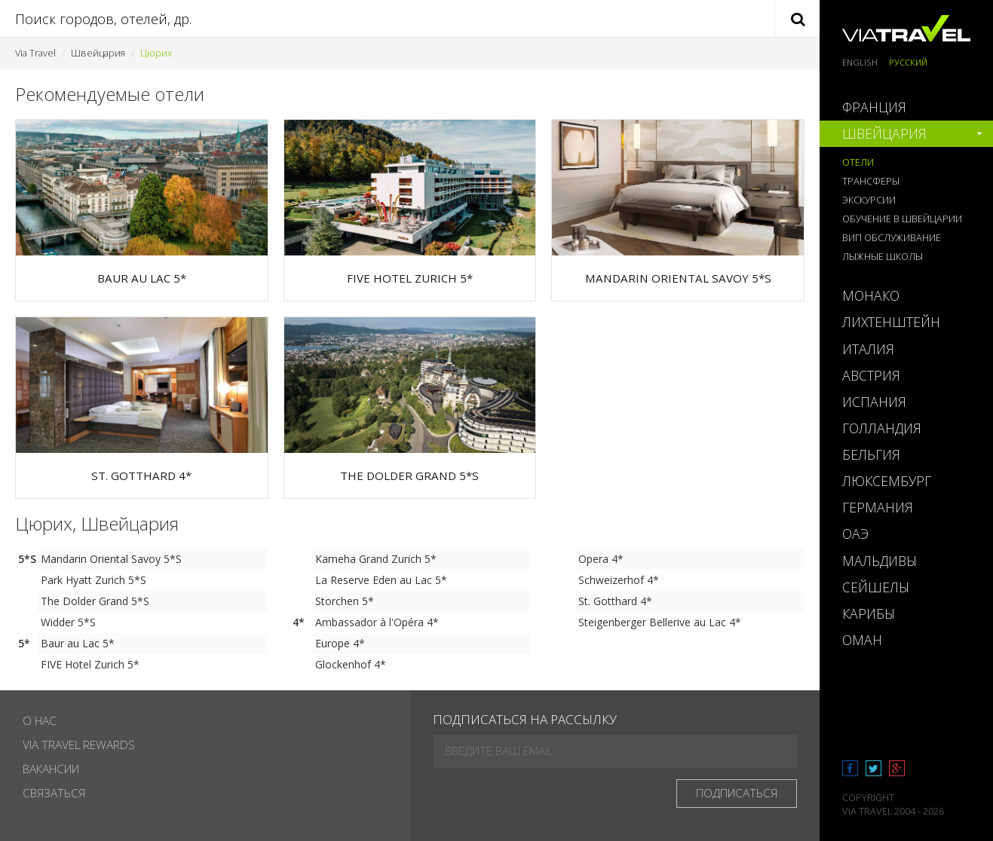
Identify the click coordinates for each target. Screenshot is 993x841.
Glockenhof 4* (350, 664)
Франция (874, 107)
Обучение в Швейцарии (902, 219)
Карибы (868, 613)
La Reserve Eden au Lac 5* (381, 580)
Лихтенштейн (891, 322)
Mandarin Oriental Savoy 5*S (111, 559)
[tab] (906, 107)
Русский (908, 62)
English (860, 62)
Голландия (881, 428)
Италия (868, 349)
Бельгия (871, 454)
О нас (40, 721)
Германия (877, 507)
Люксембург (886, 481)
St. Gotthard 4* (615, 601)
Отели (858, 162)
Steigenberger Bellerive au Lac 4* (659, 622)
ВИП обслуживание (891, 237)
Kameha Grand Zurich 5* (376, 559)
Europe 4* (340, 643)
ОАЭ (855, 533)
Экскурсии (869, 200)
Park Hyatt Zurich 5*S (93, 580)
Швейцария (98, 53)
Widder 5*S (68, 622)
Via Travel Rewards (79, 745)
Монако (871, 295)
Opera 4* (601, 559)
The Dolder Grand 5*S (95, 601)
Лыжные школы (882, 256)
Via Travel (35, 53)
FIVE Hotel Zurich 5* (90, 664)
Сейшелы (875, 587)
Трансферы (871, 181)
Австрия (871, 375)
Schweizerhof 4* (618, 580)
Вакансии (51, 769)
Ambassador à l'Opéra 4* (377, 622)
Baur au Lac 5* (78, 643)
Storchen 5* (344, 601)
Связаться (54, 793)
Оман (862, 640)
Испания (874, 402)
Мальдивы (879, 561)
